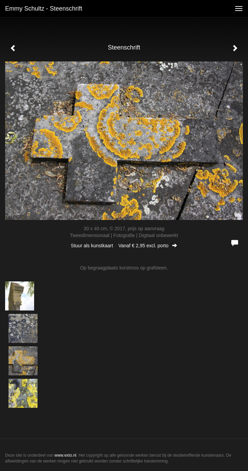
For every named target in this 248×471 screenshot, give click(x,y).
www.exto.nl (65, 455)
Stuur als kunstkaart (124, 245)
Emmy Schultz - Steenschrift (43, 8)
